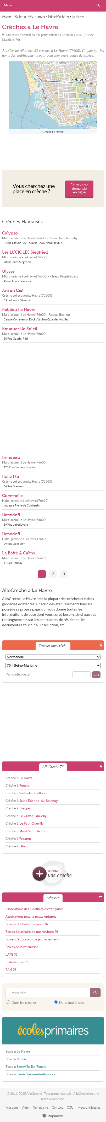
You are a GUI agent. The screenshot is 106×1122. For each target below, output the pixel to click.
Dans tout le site (69, 1002)
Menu (8, 5)
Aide (25, 1107)
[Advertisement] (53, 151)
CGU (70, 1107)
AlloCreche (53, 6)
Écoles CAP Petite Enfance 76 (26, 924)
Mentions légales (88, 1107)
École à (17, 1051)
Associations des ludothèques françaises (34, 909)
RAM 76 (10, 970)
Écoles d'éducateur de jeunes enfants (32, 939)
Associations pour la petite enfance (31, 916)
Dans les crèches (22, 1002)
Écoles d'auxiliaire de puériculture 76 (31, 932)
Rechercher (98, 5)
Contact (57, 1107)
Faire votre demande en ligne (79, 188)
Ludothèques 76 (17, 962)
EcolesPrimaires (53, 1030)
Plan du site (40, 1107)
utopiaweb (53, 1116)
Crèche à (19, 778)
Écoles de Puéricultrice (21, 947)
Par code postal (18, 674)
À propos (12, 1107)
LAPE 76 (11, 954)
